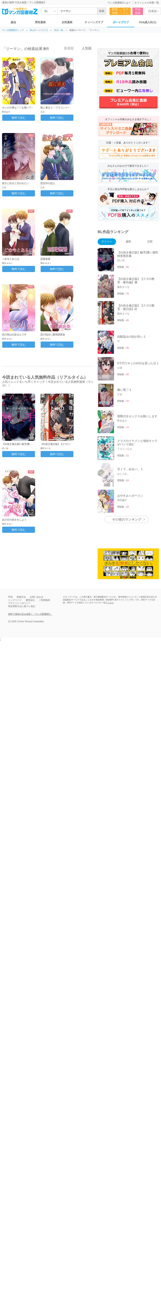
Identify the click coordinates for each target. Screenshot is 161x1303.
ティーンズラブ (94, 22)
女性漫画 (67, 22)
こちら (110, 602)
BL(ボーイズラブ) (39, 30)
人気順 (84, 48)
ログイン (125, 11)
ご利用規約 (44, 600)
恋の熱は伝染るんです (14, 334)
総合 (13, 22)
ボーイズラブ (121, 22)
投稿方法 (21, 597)
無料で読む (18, 117)
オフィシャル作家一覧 (146, 2)
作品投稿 (138, 11)
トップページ (15, 600)
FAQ (10, 597)
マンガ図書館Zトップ (13, 30)
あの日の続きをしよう (14, 519)
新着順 (66, 48)
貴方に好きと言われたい (15, 183)
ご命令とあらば (10, 258)
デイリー (107, 241)
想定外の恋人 (47, 183)
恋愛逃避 (45, 258)
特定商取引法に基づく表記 (21, 606)
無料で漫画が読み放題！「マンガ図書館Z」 (30, 614)
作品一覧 (58, 30)
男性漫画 (40, 22)
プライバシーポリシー (19, 603)
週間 (128, 241)
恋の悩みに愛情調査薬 (52, 334)
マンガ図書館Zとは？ (119, 2)
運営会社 (30, 600)
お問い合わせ (36, 597)
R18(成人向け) (147, 22)
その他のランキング (126, 519)
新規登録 (115, 11)
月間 (149, 241)
